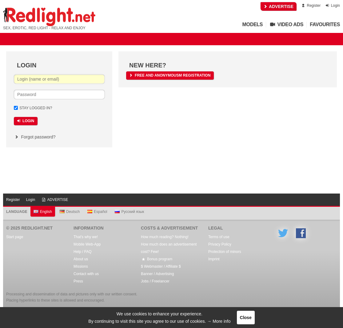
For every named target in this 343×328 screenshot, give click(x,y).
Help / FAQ (83, 252)
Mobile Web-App (87, 244)
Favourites (325, 24)
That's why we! (86, 237)
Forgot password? (35, 136)
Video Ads (286, 24)
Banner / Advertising (157, 274)
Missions (81, 266)
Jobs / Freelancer (155, 281)
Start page (14, 237)
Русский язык (129, 212)
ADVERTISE (279, 6)
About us (81, 259)
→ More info (218, 321)
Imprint (214, 259)
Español (97, 212)
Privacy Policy (219, 244)
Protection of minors (224, 252)
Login (332, 5)
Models (252, 24)
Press (78, 281)
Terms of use (218, 237)
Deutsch (70, 212)
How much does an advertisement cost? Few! (169, 248)
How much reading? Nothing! (165, 237)
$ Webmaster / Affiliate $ (161, 266)
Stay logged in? (35, 108)
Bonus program (156, 259)
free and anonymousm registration (169, 75)
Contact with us (86, 274)
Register (311, 5)
